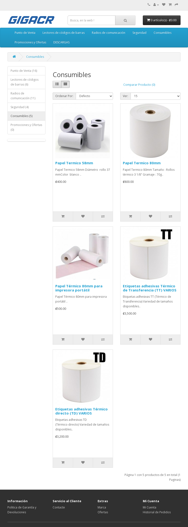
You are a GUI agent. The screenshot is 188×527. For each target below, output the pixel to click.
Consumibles (162, 33)
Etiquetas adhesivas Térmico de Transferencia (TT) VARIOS (149, 287)
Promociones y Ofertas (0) (26, 127)
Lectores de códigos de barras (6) (24, 82)
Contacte (59, 507)
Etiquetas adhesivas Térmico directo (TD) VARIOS (81, 411)
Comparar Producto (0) (139, 85)
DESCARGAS (61, 42)
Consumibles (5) (21, 116)
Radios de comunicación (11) (23, 95)
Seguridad (139, 33)
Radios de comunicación (108, 33)
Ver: (125, 96)
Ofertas (103, 512)
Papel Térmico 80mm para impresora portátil (78, 287)
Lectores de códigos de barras (64, 33)
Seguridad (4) (20, 107)
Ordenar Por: (64, 96)
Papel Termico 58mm (74, 162)
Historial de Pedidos (157, 512)
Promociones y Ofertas (30, 42)
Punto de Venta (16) (24, 71)
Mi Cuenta (149, 507)
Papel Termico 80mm (142, 162)
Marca (102, 507)
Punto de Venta (25, 33)
